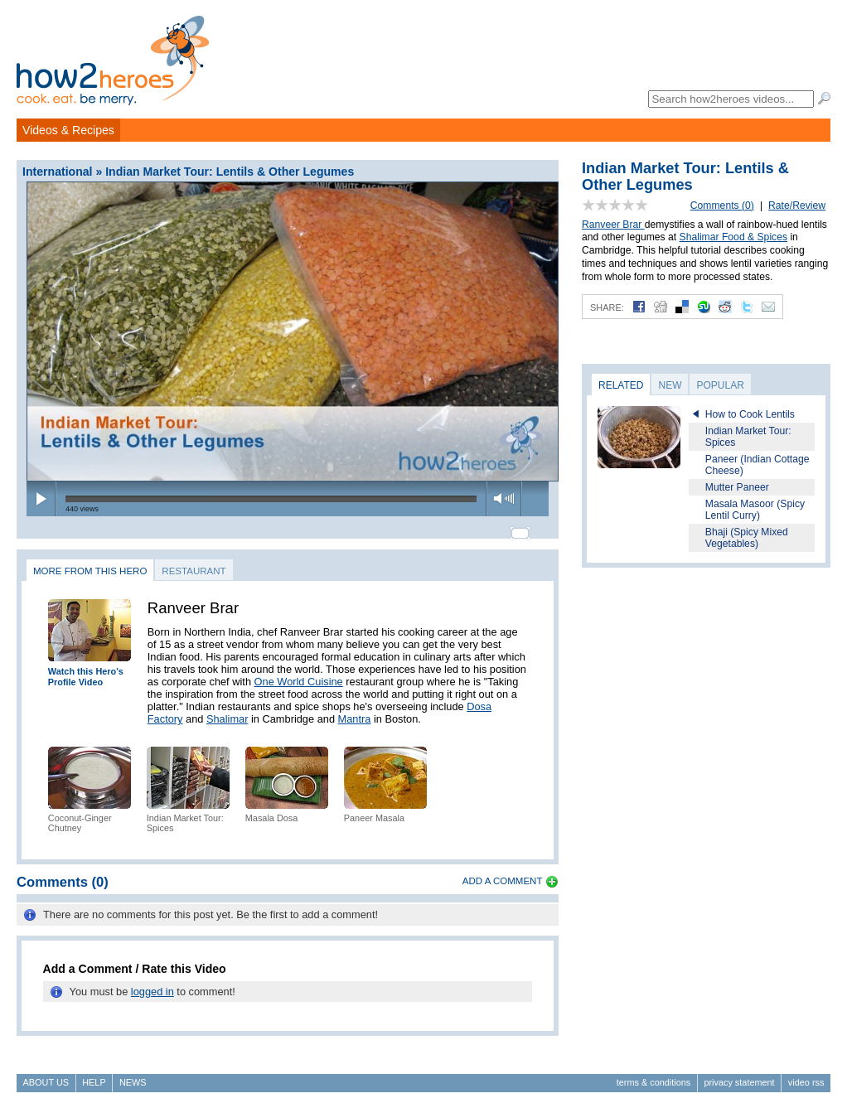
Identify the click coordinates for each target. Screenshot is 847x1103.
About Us (46, 1075)
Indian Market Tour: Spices (748, 436)
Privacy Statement (739, 1075)
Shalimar (227, 711)
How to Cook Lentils (750, 414)
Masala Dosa (271, 810)
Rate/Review (796, 205)
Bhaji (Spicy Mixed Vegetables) (746, 537)
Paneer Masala (374, 810)
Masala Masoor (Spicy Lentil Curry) (755, 509)
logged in (152, 984)
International (57, 171)
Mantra (354, 711)
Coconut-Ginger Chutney (80, 815)
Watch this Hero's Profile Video (85, 670)
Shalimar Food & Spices (733, 237)
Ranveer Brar (613, 224)
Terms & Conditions (653, 1075)
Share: (607, 307)
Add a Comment (502, 874)
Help (93, 1075)
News (133, 1075)
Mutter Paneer (737, 487)
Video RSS (806, 1075)
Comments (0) (722, 205)
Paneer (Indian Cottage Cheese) (757, 465)
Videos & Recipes (68, 130)
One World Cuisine (298, 674)
